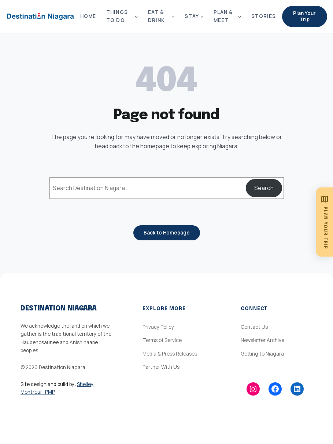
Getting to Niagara (262, 353)
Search (264, 188)
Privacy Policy (158, 327)
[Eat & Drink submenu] (172, 16)
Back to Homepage (167, 232)
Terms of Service (162, 340)
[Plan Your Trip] (324, 222)
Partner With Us (161, 367)
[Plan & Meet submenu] (239, 16)
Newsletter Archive (262, 340)
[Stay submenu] (201, 16)
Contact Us (254, 327)
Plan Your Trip (304, 16)
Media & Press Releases (170, 353)
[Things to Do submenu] (136, 16)
